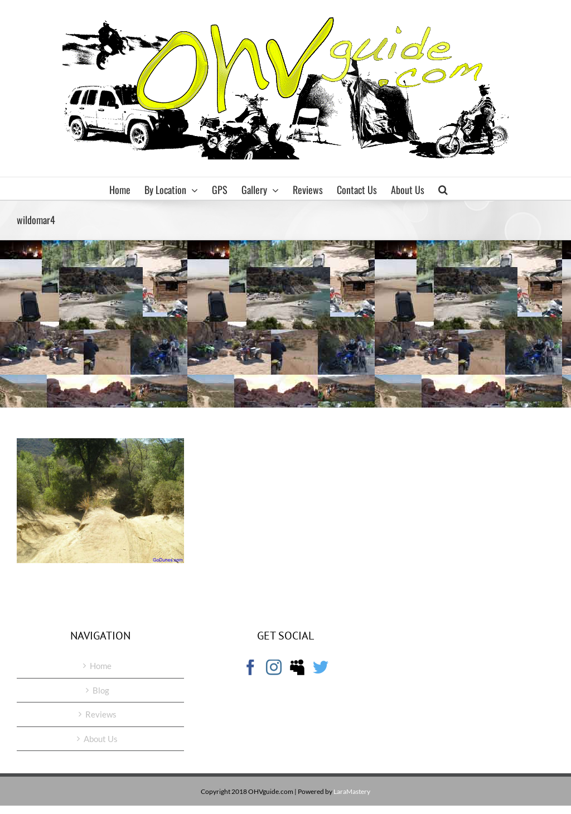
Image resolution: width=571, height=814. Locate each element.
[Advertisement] (285, 324)
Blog (101, 690)
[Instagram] (274, 667)
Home (101, 666)
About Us (101, 739)
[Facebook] (250, 667)
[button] (443, 188)
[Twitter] (320, 667)
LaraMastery (351, 791)
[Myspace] (297, 667)
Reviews (101, 714)
